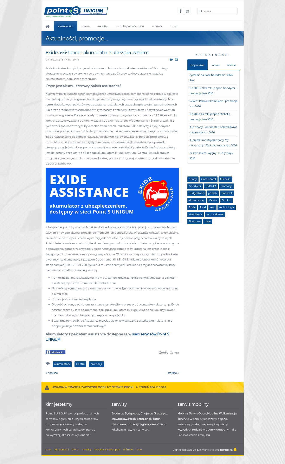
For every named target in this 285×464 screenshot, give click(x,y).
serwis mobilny (192, 404)
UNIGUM (211, 186)
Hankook (227, 193)
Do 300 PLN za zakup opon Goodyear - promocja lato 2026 (213, 90)
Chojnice (147, 413)
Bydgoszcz (132, 413)
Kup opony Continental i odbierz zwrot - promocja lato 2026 (213, 129)
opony (193, 179)
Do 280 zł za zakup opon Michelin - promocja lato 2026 (210, 116)
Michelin (225, 179)
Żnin (160, 424)
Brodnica (117, 413)
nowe (216, 65)
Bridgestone (196, 193)
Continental (208, 179)
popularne (197, 65)
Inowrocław (119, 419)
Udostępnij (55, 352)
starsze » (173, 373)
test (212, 207)
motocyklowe (214, 214)
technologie (226, 207)
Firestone (194, 221)
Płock (132, 419)
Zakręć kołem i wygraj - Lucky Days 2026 (211, 155)
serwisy (119, 404)
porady (212, 193)
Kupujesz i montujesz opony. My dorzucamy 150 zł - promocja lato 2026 (213, 142)
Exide (192, 207)
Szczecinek (144, 419)
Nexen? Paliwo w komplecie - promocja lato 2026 (213, 103)
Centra (213, 200)
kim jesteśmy (59, 404)
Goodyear (195, 186)
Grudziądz (161, 413)
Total (203, 207)
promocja (226, 186)
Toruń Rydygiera (138, 424)
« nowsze (52, 373)
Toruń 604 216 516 (152, 387)
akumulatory (197, 200)
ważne (231, 65)
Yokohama (195, 214)
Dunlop (226, 200)
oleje (207, 221)
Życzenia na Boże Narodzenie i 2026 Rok (211, 77)
